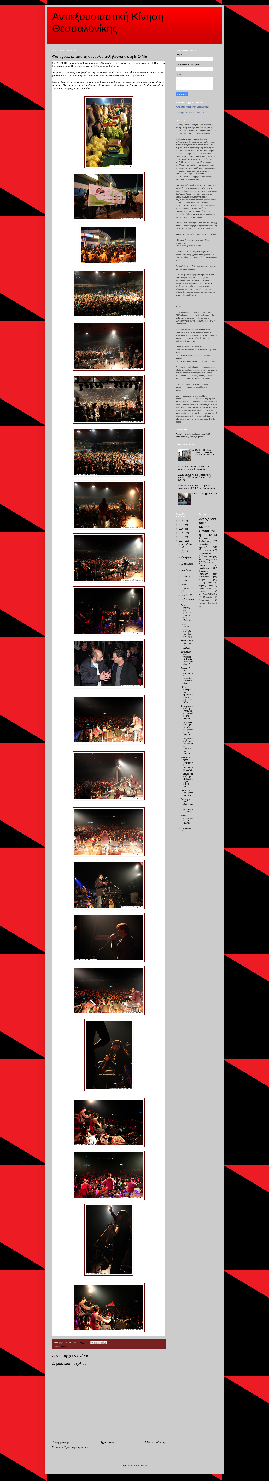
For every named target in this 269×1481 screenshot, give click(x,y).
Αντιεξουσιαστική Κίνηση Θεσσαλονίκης (192, 107)
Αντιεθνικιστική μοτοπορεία (204, 494)
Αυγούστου (186, 570)
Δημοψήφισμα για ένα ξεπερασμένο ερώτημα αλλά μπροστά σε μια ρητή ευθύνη (194, 477)
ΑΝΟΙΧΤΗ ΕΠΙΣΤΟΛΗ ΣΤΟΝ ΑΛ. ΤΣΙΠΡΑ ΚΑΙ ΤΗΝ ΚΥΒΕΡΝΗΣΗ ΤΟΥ (203, 452)
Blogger (143, 1466)
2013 (181, 541)
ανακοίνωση (205, 553)
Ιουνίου (185, 580)
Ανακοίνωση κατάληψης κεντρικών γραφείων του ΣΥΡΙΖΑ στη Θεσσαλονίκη (196, 486)
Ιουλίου (185, 577)
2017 (181, 524)
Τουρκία (202, 579)
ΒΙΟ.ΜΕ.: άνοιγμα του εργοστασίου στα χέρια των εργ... (187, 694)
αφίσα (214, 559)
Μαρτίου (185, 595)
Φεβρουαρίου (187, 599)
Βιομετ (202, 559)
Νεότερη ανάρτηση (61, 1442)
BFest (210, 585)
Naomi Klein (205, 588)
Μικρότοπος (204, 600)
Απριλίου (185, 589)
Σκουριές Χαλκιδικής (205, 540)
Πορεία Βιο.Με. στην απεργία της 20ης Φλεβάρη (186, 630)
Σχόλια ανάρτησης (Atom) (76, 1447)
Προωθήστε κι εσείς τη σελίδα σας (190, 113)
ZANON (213, 594)
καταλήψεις (204, 577)
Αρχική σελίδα (107, 1442)
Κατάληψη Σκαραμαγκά (208, 603)
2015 (181, 533)
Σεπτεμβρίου (187, 564)
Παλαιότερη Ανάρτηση (154, 1442)
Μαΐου (184, 585)
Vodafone (203, 594)
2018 (181, 521)
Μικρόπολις (205, 550)
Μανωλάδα (207, 597)
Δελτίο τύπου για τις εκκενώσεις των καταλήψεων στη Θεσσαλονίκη (194, 467)
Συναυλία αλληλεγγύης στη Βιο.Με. (187, 819)
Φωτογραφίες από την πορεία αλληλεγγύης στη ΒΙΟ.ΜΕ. (187, 728)
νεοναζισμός (204, 591)
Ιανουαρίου (186, 828)
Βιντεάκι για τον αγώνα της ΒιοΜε (187, 793)
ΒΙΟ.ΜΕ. (64, 1347)
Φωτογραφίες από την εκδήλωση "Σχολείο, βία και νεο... (187, 780)
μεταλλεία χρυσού (204, 546)
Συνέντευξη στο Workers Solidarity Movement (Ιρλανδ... (187, 658)
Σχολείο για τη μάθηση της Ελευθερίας (208, 565)
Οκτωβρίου (186, 557)
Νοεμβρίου (186, 551)
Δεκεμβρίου (186, 544)
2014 (181, 537)
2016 (181, 529)
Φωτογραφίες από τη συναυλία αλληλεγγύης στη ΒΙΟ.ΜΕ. (187, 712)
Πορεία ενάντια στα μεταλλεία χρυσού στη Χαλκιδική (186, 612)
